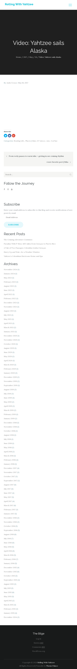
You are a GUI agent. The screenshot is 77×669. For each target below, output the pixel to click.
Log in (38, 639)
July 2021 (7, 315)
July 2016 (7, 538)
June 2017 (8, 493)
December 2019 (10, 377)
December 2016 (10, 518)
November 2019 (10, 381)
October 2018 (9, 431)
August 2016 (9, 534)
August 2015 (9, 584)
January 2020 (9, 373)
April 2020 (8, 360)
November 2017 (10, 472)
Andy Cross (11, 83)
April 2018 (8, 452)
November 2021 (10, 307)
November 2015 (10, 572)
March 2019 (9, 410)
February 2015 (10, 609)
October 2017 (9, 476)
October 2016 (9, 526)
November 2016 (10, 522)
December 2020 (10, 336)
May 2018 (8, 447)
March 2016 (8, 555)
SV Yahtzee (41, 141)
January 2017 (9, 514)
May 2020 (8, 356)
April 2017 (8, 501)
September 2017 (10, 480)
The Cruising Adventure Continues (18, 240)
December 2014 (10, 617)
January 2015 (9, 613)
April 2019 (8, 406)
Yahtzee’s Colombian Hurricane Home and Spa (23, 256)
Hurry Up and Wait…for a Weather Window (22, 252)
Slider (34, 141)
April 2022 (8, 294)
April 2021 (8, 323)
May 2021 (8, 319)
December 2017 (10, 468)
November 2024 (10, 269)
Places (28, 141)
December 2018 (10, 423)
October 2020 (9, 344)
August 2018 (9, 435)
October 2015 (9, 576)
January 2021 (9, 331)
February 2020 (10, 369)
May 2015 (7, 596)
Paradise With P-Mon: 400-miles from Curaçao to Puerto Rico (30, 244)
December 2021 (10, 302)
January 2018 (9, 464)
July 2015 (7, 588)
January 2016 (9, 563)
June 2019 (8, 398)
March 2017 (8, 505)
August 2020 (9, 348)
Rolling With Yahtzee (19, 4)
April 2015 (8, 601)
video (48, 141)
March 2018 (8, 456)
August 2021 (9, 311)
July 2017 (7, 489)
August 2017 (9, 485)
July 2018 (7, 439)
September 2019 (10, 385)
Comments (38, 647)
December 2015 (10, 567)
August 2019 (9, 389)
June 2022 (8, 290)
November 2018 (10, 427)
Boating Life (19, 141)
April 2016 (8, 551)
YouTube (54, 141)
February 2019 (10, 414)
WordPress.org (38, 651)
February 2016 (10, 559)
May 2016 (8, 547)
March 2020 (9, 365)
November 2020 (10, 340)
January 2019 (9, 418)
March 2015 (8, 605)
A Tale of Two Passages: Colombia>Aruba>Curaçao (25, 248)
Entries (38, 643)
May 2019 (8, 402)
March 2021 (8, 327)
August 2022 (9, 286)
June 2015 (8, 592)
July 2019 (7, 394)
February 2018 (10, 460)
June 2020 (8, 352)
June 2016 (8, 543)
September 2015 (10, 580)
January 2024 (9, 274)
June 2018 (8, 443)
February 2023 (10, 282)
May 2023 (8, 278)
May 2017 (7, 497)
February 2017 (10, 509)
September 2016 (10, 530)
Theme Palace (52, 666)
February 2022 (10, 298)
